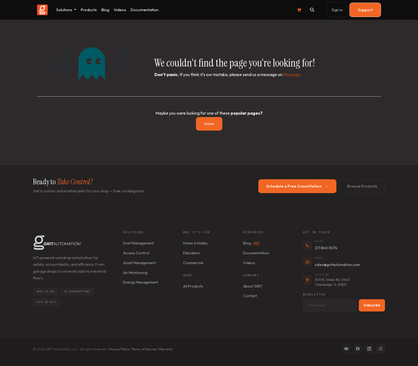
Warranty (166, 349)
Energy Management (140, 282)
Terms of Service (144, 349)
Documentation (256, 253)
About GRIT (252, 286)
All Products (193, 286)
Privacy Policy (119, 349)
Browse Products (362, 186)
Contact (250, 295)
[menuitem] (66, 9)
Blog (251, 243)
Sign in (337, 9)
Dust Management (138, 243)
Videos (249, 262)
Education (191, 253)
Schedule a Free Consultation (297, 186)
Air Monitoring (135, 272)
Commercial (193, 262)
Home (209, 123)
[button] (312, 9)
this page (291, 74)
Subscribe (372, 305)
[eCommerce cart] (298, 9)
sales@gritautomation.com (337, 264)
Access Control (136, 253)
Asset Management (139, 262)
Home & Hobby (195, 243)
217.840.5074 (326, 248)
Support (365, 10)
